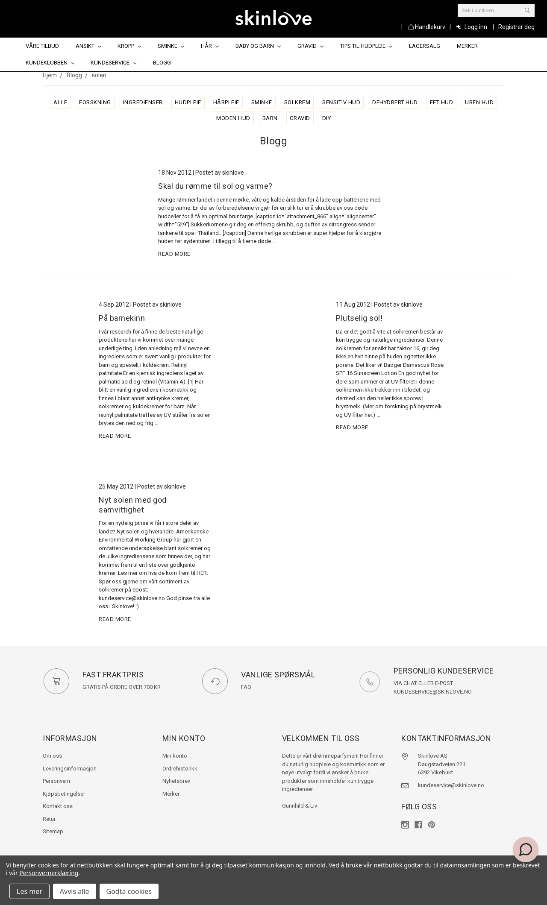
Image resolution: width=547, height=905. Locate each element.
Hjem (50, 75)
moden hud (233, 118)
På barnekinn (122, 317)
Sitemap (53, 831)
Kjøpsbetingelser (64, 794)
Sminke (171, 46)
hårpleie (226, 102)
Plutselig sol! (359, 317)
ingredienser (143, 102)
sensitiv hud (341, 102)
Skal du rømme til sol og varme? (215, 186)
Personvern (56, 781)
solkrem (297, 102)
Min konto (174, 756)
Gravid (310, 46)
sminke (261, 102)
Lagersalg (424, 46)
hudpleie (188, 102)
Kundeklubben (50, 62)
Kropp (129, 46)
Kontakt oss (58, 806)
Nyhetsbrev (176, 781)
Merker (467, 46)
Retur (49, 819)
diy (326, 118)
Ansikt (88, 46)
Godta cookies (129, 891)
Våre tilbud (42, 46)
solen (99, 75)
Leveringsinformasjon (70, 768)
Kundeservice (113, 62)
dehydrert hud (395, 102)
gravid (300, 118)
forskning (95, 102)
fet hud (441, 102)
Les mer (29, 891)
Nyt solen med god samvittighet (133, 504)
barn (270, 118)
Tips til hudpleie (366, 46)
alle (60, 102)
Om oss (52, 756)
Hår (210, 46)
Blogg (162, 62)
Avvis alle (74, 891)
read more (174, 254)
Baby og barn (258, 46)
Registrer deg (516, 26)
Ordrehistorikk (179, 768)
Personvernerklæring (48, 873)
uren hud (479, 102)
